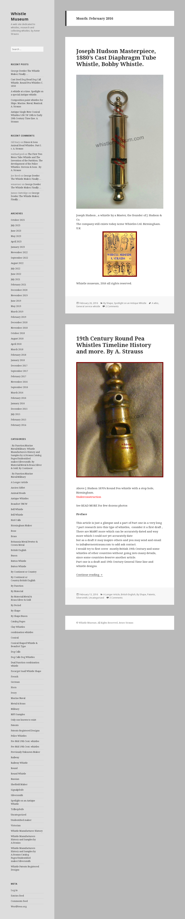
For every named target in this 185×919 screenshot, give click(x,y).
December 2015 (19, 408)
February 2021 (18, 284)
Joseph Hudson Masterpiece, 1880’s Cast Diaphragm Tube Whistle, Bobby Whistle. (116, 57)
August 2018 (17, 338)
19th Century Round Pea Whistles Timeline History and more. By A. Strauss (113, 345)
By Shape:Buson (19, 616)
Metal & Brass (18, 703)
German (15, 681)
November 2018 (19, 327)
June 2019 (16, 300)
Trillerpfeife (17, 809)
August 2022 (17, 263)
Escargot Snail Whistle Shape (26, 671)
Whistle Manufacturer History (27, 830)
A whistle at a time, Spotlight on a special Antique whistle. (27, 93)
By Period (16, 605)
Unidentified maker (21, 820)
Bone (13, 530)
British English (18, 550)
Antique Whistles (20, 498)
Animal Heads (18, 493)
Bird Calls (16, 520)
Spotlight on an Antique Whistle (130, 303)
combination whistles (22, 632)
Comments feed (19, 901)
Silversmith (17, 795)
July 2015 (15, 414)
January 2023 (18, 246)
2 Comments (112, 306)
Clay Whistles (18, 626)
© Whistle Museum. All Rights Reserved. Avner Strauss (104, 622)
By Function (17, 585)
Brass (14, 536)
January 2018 (18, 360)
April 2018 (16, 344)
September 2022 (19, 257)
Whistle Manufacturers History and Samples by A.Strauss (23, 839)
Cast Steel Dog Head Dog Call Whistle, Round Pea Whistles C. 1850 (27, 83)
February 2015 (18, 419)
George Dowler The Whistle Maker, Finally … (25, 72)
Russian (15, 779)
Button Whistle (18, 560)
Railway (15, 757)
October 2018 (18, 333)
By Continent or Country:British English (23, 579)
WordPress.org (19, 906)
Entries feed (17, 895)
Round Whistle (18, 773)
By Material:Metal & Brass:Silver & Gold (21, 598)
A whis (155, 303)
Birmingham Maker (21, 525)
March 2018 (17, 349)
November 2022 (19, 252)
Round (14, 768)
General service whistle (88, 306)
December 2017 (19, 365)
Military (15, 708)
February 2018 (18, 354)
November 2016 (19, 381)
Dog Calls (15, 651)
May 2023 (16, 236)
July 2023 (15, 225)
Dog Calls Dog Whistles (23, 657)
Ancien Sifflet (18, 487)
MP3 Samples (18, 714)
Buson (14, 555)
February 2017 (18, 376)
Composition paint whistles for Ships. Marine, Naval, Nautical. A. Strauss (27, 103)
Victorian (16, 825)
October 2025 (18, 219)
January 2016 (18, 403)
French (14, 676)
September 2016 (19, 387)
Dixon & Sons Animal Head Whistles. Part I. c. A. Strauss (26, 145)
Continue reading (89, 574)
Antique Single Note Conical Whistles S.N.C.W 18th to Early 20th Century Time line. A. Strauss (26, 116)
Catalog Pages (18, 621)
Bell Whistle (17, 509)
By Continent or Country (23, 571)
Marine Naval (18, 698)
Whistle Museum (19, 16)
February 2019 (18, 317)
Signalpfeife (17, 789)
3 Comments (116, 597)
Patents (15, 725)
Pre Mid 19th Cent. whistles (25, 741)
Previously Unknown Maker (25, 752)
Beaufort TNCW (19, 503)
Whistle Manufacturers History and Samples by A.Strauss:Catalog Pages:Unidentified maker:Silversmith (23, 855)
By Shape (15, 610)
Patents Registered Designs (25, 730)
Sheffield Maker (19, 784)
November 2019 (19, 295)
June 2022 (16, 273)
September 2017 (19, 371)
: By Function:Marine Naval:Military (22, 475)
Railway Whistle (19, 762)
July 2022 (15, 268)
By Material (17, 591)
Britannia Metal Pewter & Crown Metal (24, 543)
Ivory (14, 692)
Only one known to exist (23, 719)
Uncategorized (18, 814)
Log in (14, 890)
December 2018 (19, 322)
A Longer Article (19, 482)
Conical (15, 637)
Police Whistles (19, 735)
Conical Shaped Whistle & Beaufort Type (24, 645)
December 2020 (19, 290)
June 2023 (16, 230)
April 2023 (16, 241)
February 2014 (18, 425)
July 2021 (15, 279)
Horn (13, 687)
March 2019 (17, 311)
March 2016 (17, 392)
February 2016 (18, 398)
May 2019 (16, 306)
